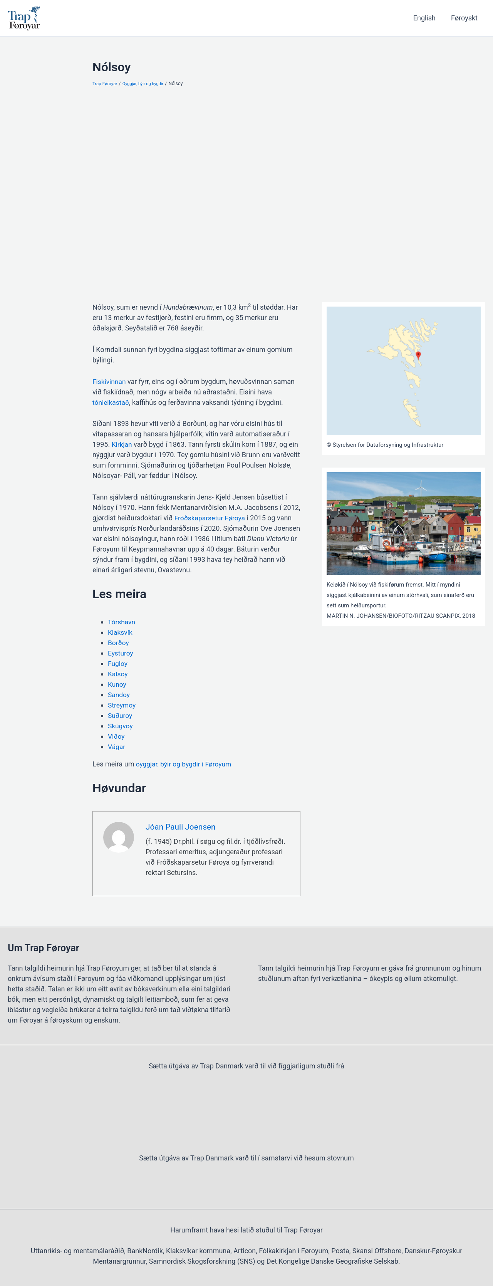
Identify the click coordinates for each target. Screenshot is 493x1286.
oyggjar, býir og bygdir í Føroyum (184, 764)
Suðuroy (120, 715)
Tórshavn (122, 622)
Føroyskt (465, 18)
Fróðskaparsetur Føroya (211, 518)
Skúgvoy (121, 726)
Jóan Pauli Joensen (182, 827)
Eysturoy (121, 653)
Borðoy (119, 643)
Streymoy (122, 705)
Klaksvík (120, 632)
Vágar (117, 747)
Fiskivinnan (109, 381)
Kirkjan (122, 444)
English (427, 18)
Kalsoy (118, 674)
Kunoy (117, 684)
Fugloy (118, 663)
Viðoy (116, 736)
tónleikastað (111, 402)
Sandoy (119, 695)
